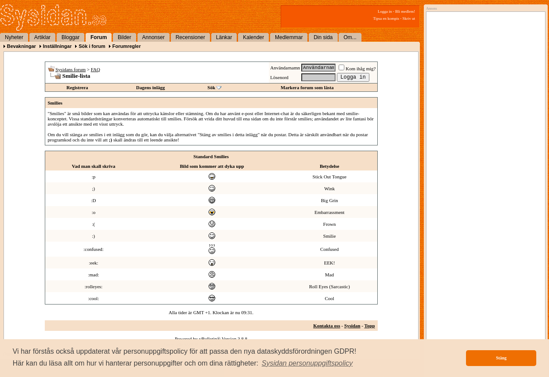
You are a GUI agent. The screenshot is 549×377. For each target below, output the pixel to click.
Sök (211, 87)
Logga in (385, 11)
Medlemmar (289, 37)
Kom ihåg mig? (357, 68)
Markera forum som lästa (307, 87)
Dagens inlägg (150, 87)
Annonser (153, 37)
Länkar (224, 37)
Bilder (124, 37)
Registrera (77, 87)
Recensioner (190, 37)
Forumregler (126, 46)
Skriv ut (408, 18)
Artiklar (42, 37)
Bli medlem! (405, 11)
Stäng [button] (501, 357)
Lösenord (279, 77)
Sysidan (352, 325)
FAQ (95, 69)
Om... (349, 37)
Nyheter (14, 37)
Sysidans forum (70, 69)
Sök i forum (92, 46)
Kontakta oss (326, 325)
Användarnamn (285, 67)
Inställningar (57, 46)
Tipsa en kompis (386, 18)
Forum (98, 37)
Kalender (253, 37)
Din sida (323, 37)
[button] (307, 363)
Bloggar (70, 37)
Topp (369, 325)
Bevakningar (21, 46)
